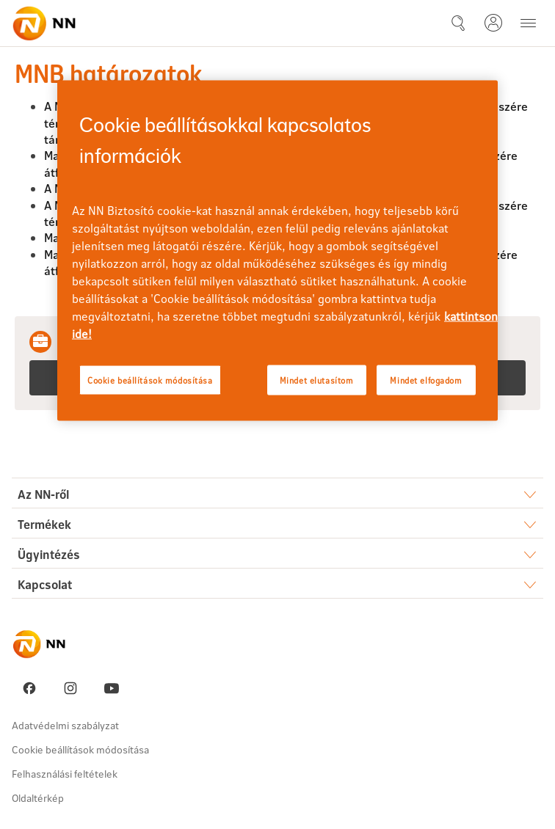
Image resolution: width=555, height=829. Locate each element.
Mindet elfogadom (426, 379)
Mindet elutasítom (317, 379)
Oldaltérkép (38, 798)
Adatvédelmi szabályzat (65, 725)
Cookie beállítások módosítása (80, 749)
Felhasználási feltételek (64, 774)
